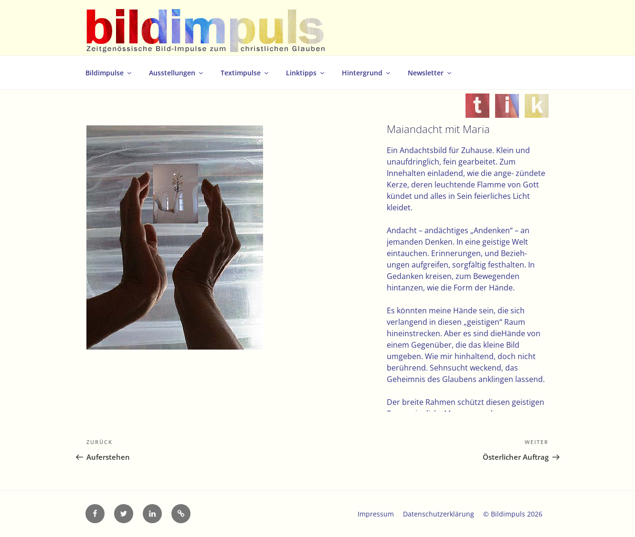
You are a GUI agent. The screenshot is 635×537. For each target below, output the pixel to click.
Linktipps (306, 72)
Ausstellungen (176, 72)
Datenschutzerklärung (438, 513)
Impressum (376, 513)
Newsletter (430, 72)
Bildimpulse (109, 72)
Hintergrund (367, 72)
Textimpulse (245, 72)
